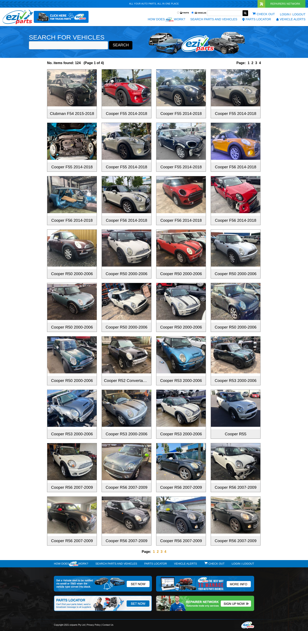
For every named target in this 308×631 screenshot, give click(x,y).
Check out (266, 14)
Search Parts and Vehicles (213, 19)
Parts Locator (256, 19)
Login (285, 14)
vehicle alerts (290, 19)
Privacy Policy (94, 625)
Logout (298, 14)
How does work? (166, 19)
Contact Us (107, 625)
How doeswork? (71, 563)
